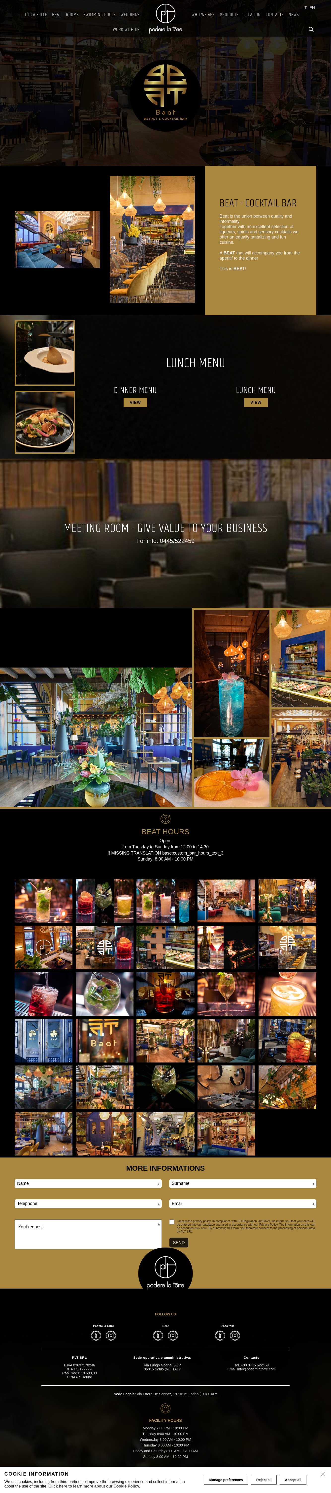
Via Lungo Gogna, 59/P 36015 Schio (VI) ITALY (162, 1367)
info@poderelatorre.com (256, 1369)
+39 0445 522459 (255, 1365)
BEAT (56, 15)
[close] (323, 1475)
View (135, 402)
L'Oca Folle (36, 15)
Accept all (293, 1480)
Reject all (263, 1480)
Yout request (30, 1227)
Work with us (126, 30)
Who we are (203, 15)
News (294, 15)
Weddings (130, 15)
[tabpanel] (165, 83)
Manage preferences (226, 1480)
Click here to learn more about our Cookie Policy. (94, 1486)
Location (252, 15)
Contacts (275, 15)
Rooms (72, 15)
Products (229, 15)
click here (201, 1228)
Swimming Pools (100, 15)
